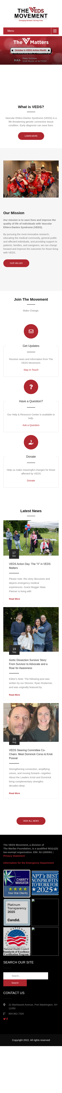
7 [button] (40, 92)
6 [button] (35, 92)
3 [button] (22, 92)
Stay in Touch (31, 369)
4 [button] (26, 92)
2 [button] (18, 92)
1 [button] (13, 92)
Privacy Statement (14, 855)
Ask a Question (31, 425)
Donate (31, 480)
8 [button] (44, 92)
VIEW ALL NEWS (31, 821)
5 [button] (31, 92)
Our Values (16, 263)
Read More (14, 599)
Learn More (31, 136)
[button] (51, 93)
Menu (10, 30)
